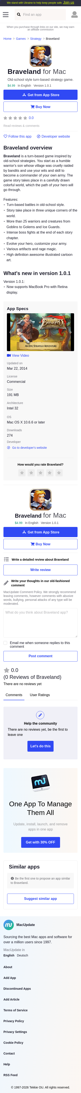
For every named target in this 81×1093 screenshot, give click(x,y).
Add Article (11, 999)
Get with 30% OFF (40, 842)
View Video (18, 355)
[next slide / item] (71, 332)
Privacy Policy (13, 1021)
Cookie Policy (13, 1043)
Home (7, 39)
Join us (68, 2)
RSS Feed (10, 1075)
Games (21, 39)
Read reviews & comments (21, 126)
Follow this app (17, 136)
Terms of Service (15, 1010)
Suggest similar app (40, 898)
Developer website (53, 136)
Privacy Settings (15, 1032)
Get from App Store (40, 94)
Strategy (35, 39)
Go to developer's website (27, 448)
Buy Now (40, 106)
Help (6, 1064)
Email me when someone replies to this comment (40, 644)
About (7, 967)
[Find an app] (18, 14)
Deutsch (22, 955)
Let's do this (40, 746)
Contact (9, 1053)
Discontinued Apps (17, 989)
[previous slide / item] (10, 332)
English (8, 955)
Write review (40, 570)
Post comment (40, 656)
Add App (9, 978)
